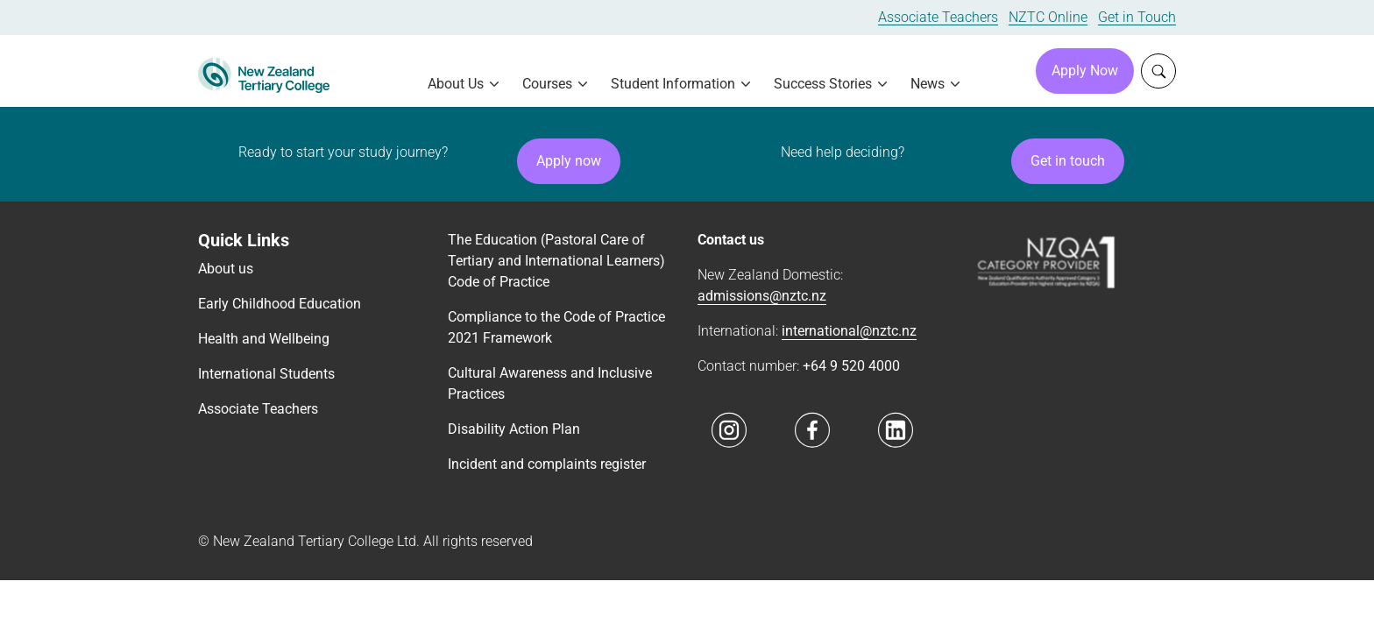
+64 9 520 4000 (851, 366)
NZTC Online (1048, 17)
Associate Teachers (938, 17)
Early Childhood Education (279, 303)
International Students (266, 373)
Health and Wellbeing (263, 338)
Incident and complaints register (547, 464)
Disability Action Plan (514, 429)
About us (225, 268)
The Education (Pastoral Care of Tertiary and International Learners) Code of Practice (556, 260)
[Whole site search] (1158, 71)
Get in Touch (1137, 17)
